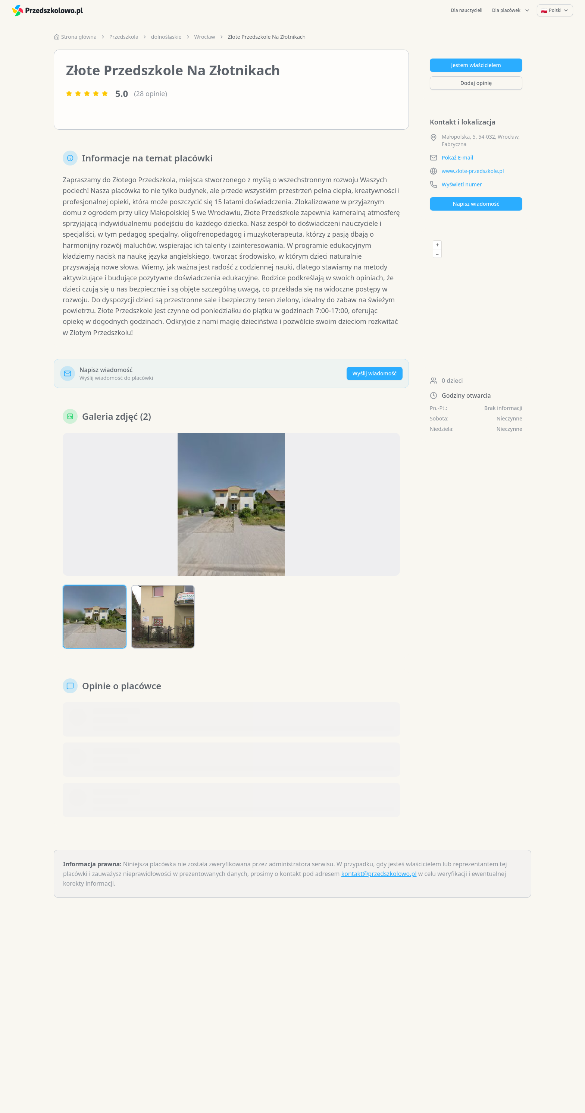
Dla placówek (511, 10)
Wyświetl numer (462, 184)
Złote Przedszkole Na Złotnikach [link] (267, 36)
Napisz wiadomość (476, 203)
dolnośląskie (166, 36)
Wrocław (204, 36)
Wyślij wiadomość (375, 373)
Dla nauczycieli (466, 10)
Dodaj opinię (476, 82)
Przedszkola (123, 36)
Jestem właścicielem (476, 65)
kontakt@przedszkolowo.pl (379, 874)
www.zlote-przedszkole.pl (473, 170)
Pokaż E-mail (457, 157)
